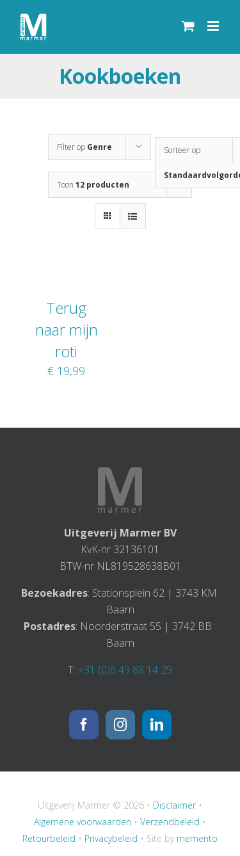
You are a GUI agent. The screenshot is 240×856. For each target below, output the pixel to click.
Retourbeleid (49, 838)
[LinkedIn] (157, 724)
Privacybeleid (111, 838)
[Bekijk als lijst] (132, 216)
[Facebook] (84, 724)
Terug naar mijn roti (66, 329)
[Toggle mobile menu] (214, 26)
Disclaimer (174, 805)
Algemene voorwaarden (82, 822)
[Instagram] (120, 724)
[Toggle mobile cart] (188, 26)
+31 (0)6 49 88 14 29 (125, 670)
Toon (93, 184)
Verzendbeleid (170, 822)
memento (197, 838)
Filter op (84, 146)
